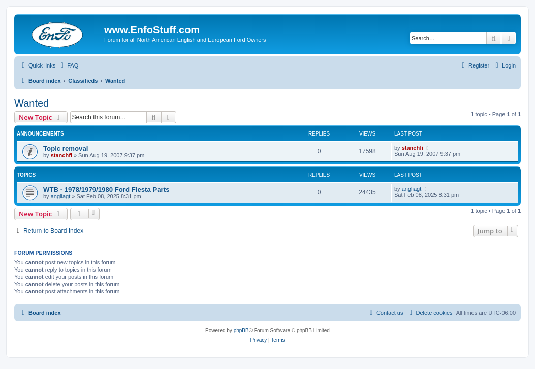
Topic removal (65, 148)
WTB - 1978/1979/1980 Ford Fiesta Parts (106, 189)
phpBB (241, 330)
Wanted (31, 103)
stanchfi (61, 155)
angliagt (61, 196)
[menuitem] (68, 65)
